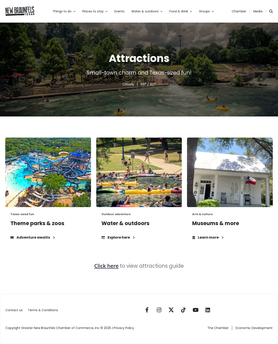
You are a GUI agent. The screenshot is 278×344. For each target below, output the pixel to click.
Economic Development (254, 328)
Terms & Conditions (43, 310)
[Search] (271, 11)
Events (119, 11)
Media (257, 11)
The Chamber (218, 328)
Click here (106, 265)
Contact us (14, 310)
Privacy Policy (124, 328)
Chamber (239, 11)
